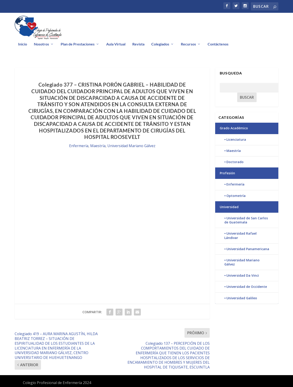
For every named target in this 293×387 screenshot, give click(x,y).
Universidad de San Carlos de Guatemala (246, 220)
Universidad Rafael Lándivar (240, 235)
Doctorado (235, 162)
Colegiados (160, 44)
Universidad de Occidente (246, 286)
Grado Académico (234, 128)
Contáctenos (218, 44)
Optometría (236, 196)
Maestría (98, 145)
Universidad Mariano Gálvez (131, 145)
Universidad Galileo (241, 298)
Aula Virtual (115, 44)
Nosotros (41, 44)
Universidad (229, 207)
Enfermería (78, 145)
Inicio (22, 44)
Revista (138, 44)
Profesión (227, 173)
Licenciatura (236, 139)
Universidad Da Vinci (242, 275)
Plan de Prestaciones (78, 44)
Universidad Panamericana (247, 249)
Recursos (188, 44)
